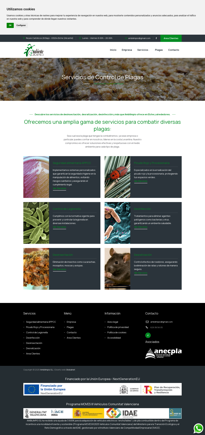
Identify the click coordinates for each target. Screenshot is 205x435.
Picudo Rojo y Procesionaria (40, 327)
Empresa (127, 49)
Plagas (159, 49)
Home (86, 83)
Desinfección (33, 337)
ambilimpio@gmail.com (139, 38)
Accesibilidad (114, 337)
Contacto (173, 49)
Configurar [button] (21, 25)
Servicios (142, 49)
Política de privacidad (118, 327)
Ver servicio (59, 188)
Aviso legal (112, 321)
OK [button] (10, 25)
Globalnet (70, 369)
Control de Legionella (37, 332)
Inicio (113, 49)
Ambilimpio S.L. (46, 369)
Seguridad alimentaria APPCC (41, 321)
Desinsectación (34, 343)
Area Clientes (171, 38)
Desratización (33, 348)
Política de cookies (116, 332)
